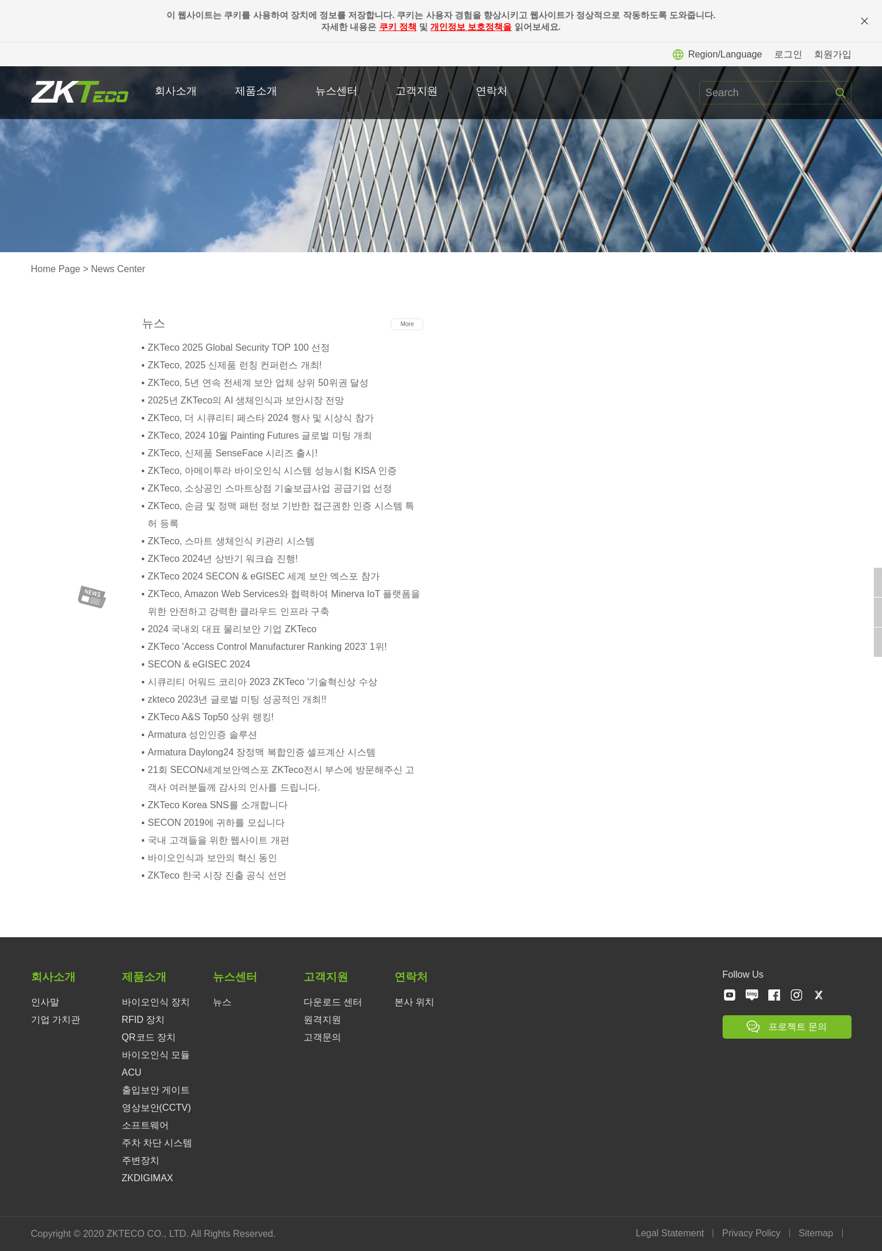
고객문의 (322, 1037)
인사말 (45, 1002)
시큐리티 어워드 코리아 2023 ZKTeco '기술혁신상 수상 (262, 682)
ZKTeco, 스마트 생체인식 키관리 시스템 (231, 541)
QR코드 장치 (149, 1037)
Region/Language (717, 54)
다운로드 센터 (333, 1002)
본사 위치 (414, 1002)
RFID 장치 (143, 1020)
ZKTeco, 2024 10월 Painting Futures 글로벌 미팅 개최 (260, 435)
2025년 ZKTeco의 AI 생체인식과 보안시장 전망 (246, 400)
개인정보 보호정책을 (471, 27)
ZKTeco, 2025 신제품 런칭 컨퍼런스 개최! (235, 365)
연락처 (493, 91)
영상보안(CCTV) (156, 1108)
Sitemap (817, 1233)
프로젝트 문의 (787, 1027)
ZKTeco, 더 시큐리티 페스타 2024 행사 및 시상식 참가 (261, 418)
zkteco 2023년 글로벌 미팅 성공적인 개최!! (237, 699)
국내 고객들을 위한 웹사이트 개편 (219, 840)
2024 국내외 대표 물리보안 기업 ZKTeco (232, 629)
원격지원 (322, 1020)
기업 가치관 (55, 1020)
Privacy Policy (753, 1233)
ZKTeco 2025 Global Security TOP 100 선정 (239, 347)
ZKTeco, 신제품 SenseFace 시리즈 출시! (233, 453)
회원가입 (833, 54)
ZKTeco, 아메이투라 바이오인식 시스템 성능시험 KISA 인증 (272, 471)
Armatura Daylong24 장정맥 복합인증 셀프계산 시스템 (262, 752)
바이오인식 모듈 (156, 1055)
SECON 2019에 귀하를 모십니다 (216, 823)
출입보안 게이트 (156, 1090)
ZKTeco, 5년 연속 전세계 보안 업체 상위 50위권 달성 (258, 383)
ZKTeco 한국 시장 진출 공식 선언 (217, 875)
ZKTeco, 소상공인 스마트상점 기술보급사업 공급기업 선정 (270, 488)
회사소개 (177, 91)
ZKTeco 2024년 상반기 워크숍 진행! (223, 559)
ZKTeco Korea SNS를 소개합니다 (218, 805)
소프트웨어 (145, 1125)
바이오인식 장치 (156, 1002)
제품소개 (257, 91)
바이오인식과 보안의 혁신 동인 (212, 858)
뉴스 (222, 1002)
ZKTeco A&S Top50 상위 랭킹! (211, 717)
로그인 (788, 54)
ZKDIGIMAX (147, 1178)
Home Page (56, 269)
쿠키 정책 (398, 27)
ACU (132, 1072)
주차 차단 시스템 (157, 1143)
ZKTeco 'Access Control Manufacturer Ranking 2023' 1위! (267, 647)
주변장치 (140, 1160)
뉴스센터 (337, 91)
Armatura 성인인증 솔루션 (202, 735)
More (407, 324)
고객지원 (418, 91)
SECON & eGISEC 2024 (199, 664)
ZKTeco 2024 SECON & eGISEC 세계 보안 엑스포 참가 (264, 576)
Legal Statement (671, 1233)
